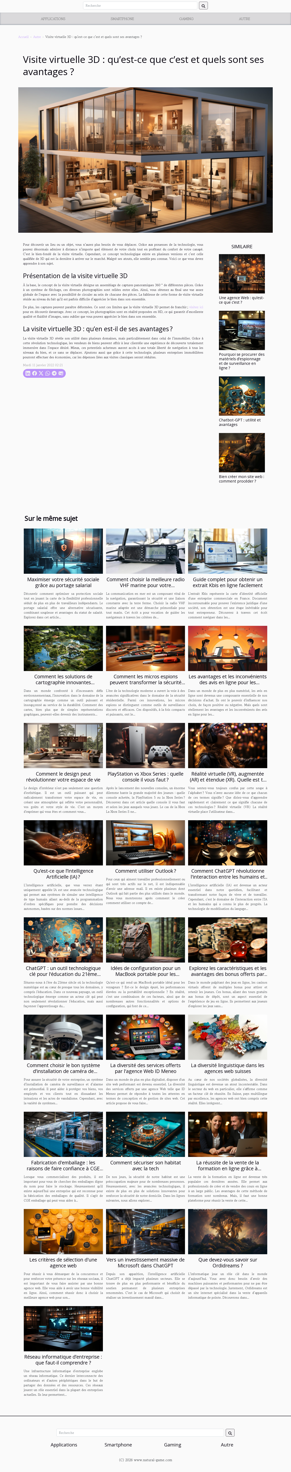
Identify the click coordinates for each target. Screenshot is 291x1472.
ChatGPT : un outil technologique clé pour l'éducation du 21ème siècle (63, 974)
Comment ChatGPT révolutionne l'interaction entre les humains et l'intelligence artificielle (228, 876)
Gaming (186, 18)
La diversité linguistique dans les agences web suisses (227, 1068)
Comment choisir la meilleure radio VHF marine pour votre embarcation (145, 585)
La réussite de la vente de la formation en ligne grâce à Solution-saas (227, 1168)
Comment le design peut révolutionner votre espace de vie (63, 776)
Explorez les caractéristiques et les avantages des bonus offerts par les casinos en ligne (227, 974)
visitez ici (196, 307)
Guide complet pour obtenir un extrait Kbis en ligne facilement (228, 582)
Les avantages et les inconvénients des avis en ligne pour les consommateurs (228, 682)
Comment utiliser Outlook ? (145, 870)
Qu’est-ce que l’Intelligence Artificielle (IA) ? (63, 873)
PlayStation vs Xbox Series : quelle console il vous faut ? (145, 776)
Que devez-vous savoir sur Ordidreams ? (227, 1262)
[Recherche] (140, 5)
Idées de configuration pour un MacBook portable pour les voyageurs (145, 974)
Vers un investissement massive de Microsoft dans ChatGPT (145, 1262)
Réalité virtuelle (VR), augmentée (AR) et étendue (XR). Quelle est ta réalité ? (228, 779)
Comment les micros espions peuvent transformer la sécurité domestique (145, 682)
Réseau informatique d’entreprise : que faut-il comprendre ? (63, 1359)
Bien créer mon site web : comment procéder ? (241, 479)
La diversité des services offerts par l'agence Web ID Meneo (145, 1068)
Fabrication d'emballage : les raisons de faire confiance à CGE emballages (63, 1168)
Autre (244, 18)
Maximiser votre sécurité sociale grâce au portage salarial (63, 582)
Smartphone (122, 18)
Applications (53, 18)
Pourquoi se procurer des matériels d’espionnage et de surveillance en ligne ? (241, 361)
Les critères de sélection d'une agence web (63, 1262)
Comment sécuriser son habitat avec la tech (145, 1165)
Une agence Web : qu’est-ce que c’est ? (241, 300)
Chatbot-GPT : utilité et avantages (240, 422)
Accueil (23, 36)
